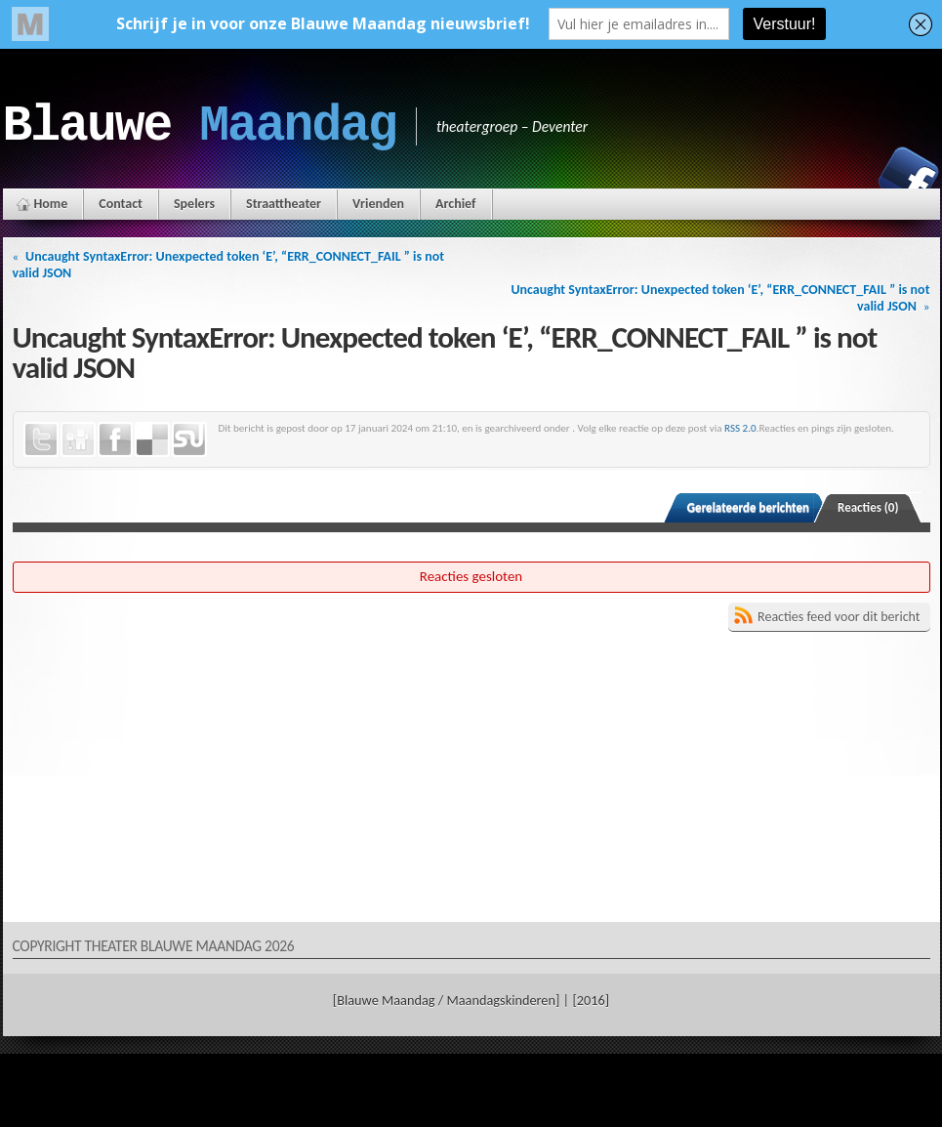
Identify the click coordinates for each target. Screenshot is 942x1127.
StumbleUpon (189, 439)
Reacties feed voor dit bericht (839, 616)
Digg (78, 439)
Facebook (909, 177)
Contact (121, 203)
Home (51, 203)
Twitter (41, 439)
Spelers (194, 203)
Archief (455, 203)
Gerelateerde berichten (748, 507)
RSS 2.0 (740, 428)
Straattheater (283, 203)
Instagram (841, 177)
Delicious (152, 439)
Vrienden (378, 203)
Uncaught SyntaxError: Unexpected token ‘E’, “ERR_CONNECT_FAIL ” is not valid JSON (229, 264)
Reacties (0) (868, 507)
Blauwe (199, 126)
